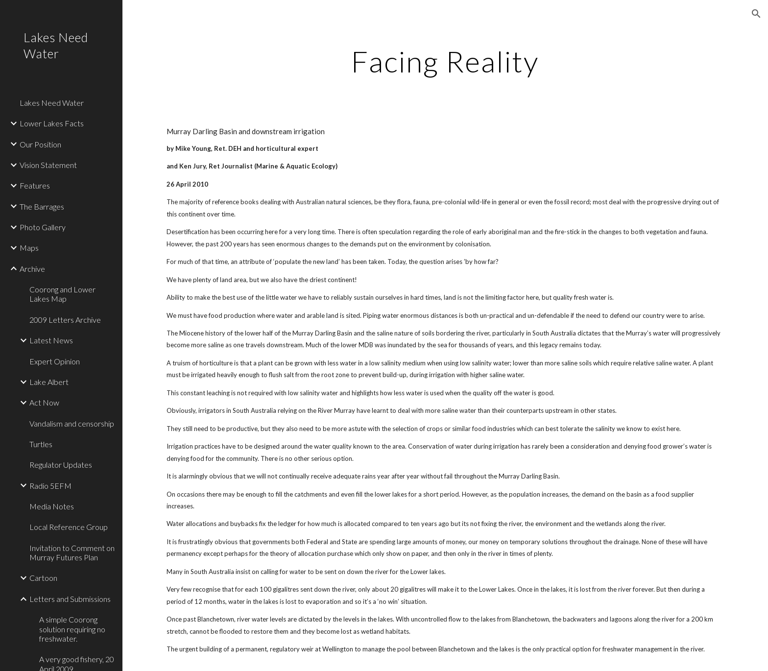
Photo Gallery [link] (43, 227)
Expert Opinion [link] (54, 361)
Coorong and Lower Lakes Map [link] (62, 294)
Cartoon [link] (43, 577)
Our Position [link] (40, 144)
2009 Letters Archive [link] (65, 319)
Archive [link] (32, 268)
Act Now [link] (44, 402)
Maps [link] (29, 247)
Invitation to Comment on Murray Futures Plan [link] (72, 552)
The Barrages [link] (42, 206)
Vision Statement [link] (48, 164)
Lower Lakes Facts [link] (52, 123)
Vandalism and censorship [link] (71, 423)
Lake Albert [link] (49, 381)
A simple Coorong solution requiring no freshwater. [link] (72, 629)
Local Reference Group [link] (68, 526)
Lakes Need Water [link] (52, 102)
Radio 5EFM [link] (50, 485)
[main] (445, 61)
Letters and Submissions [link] (70, 598)
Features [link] (35, 185)
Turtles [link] (40, 444)
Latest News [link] (51, 340)
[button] (756, 13)
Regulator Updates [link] (60, 464)
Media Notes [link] (51, 506)
